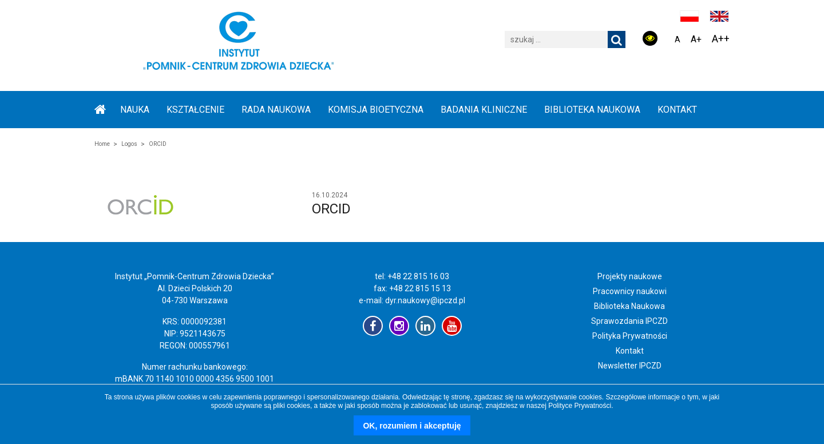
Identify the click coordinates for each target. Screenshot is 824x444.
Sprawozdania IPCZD (629, 321)
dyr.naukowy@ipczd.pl (425, 300)
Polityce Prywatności (579, 406)
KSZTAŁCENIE (195, 109)
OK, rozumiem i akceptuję (412, 425)
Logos (129, 144)
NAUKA (134, 109)
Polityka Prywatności (629, 335)
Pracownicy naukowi (630, 291)
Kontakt (677, 109)
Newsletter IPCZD (629, 365)
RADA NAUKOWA (276, 109)
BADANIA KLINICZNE (484, 109)
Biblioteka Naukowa (629, 306)
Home (102, 144)
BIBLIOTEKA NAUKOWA (592, 109)
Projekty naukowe (629, 276)
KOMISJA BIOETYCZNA (375, 109)
